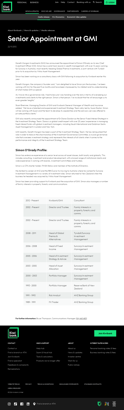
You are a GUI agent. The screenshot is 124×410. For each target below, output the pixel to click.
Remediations (14, 369)
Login (110, 2)
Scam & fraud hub (44, 352)
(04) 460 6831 (81, 318)
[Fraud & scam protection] (99, 404)
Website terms (14, 384)
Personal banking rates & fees (103, 348)
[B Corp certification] (114, 404)
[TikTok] (15, 403)
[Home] (13, 331)
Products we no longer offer (48, 360)
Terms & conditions (45, 384)
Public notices (74, 365)
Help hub (40, 348)
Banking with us (84, 2)
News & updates (32, 11)
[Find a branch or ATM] (44, 403)
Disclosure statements (69, 384)
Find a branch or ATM (17, 352)
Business (34, 2)
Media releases (48, 30)
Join (57, 2)
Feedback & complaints (18, 365)
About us (71, 348)
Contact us (12, 348)
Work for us (73, 360)
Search (97, 2)
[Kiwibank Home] (7, 7)
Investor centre (74, 356)
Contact (70, 2)
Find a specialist (15, 360)
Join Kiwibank (105, 333)
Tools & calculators (44, 356)
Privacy (28, 384)
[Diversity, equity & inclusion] (107, 404)
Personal (22, 2)
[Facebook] (21, 403)
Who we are (46, 11)
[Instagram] (9, 403)
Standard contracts (92, 384)
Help (63, 2)
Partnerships (73, 11)
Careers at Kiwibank (90, 11)
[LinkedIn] (28, 403)
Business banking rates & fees (103, 352)
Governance (59, 11)
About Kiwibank (15, 30)
